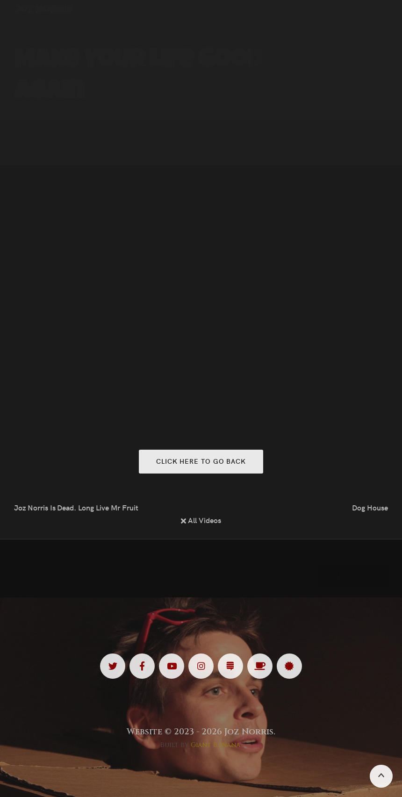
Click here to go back (201, 461)
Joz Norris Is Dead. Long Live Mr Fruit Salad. (76, 507)
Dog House (370, 507)
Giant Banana (216, 744)
